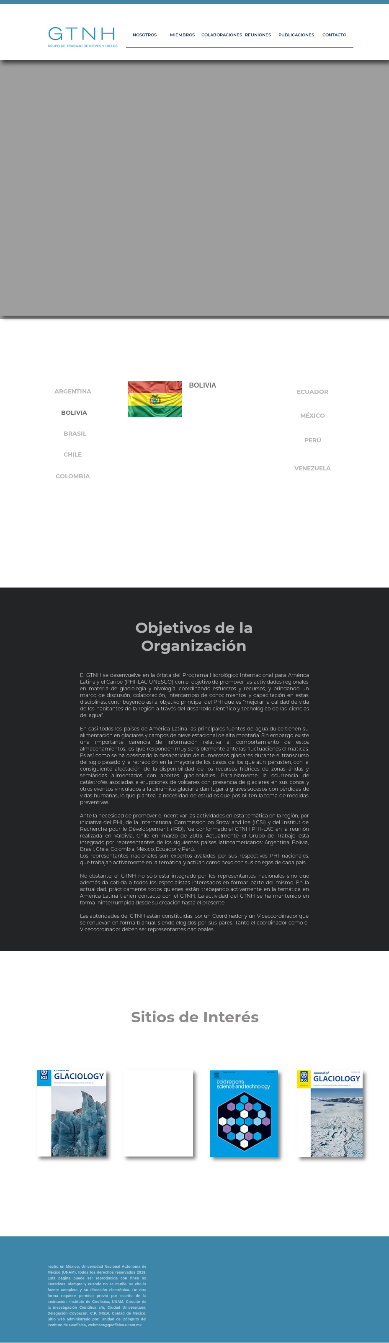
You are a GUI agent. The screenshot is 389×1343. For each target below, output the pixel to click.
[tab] (74, 413)
